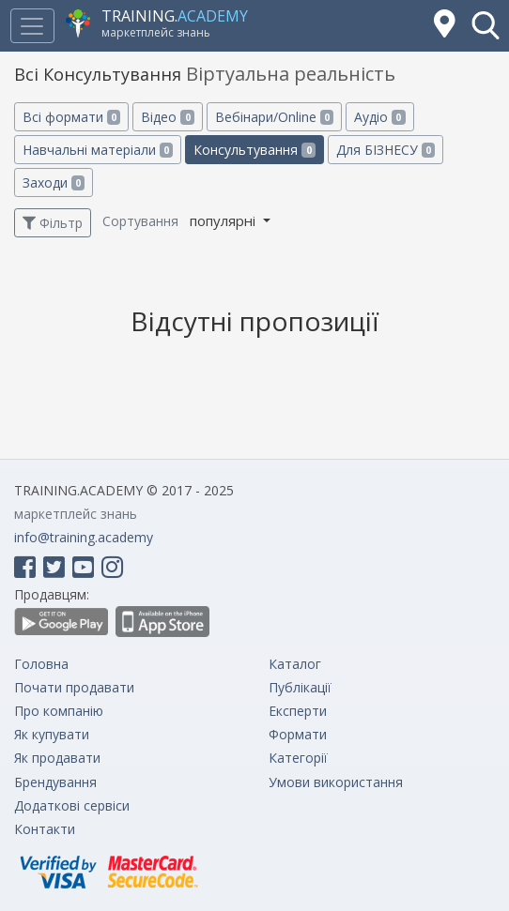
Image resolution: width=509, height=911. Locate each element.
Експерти (298, 711)
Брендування (55, 782)
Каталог (295, 664)
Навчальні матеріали (98, 150)
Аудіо (379, 117)
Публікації (300, 687)
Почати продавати (74, 687)
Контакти (44, 829)
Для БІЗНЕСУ (385, 150)
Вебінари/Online (274, 117)
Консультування (254, 150)
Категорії (298, 758)
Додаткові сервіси (72, 805)
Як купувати (51, 734)
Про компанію (58, 711)
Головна (41, 664)
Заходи (54, 182)
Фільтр (53, 223)
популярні (224, 220)
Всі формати (71, 117)
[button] (485, 25)
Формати (298, 734)
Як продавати (57, 758)
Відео (167, 117)
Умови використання (336, 782)
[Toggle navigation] (32, 25)
